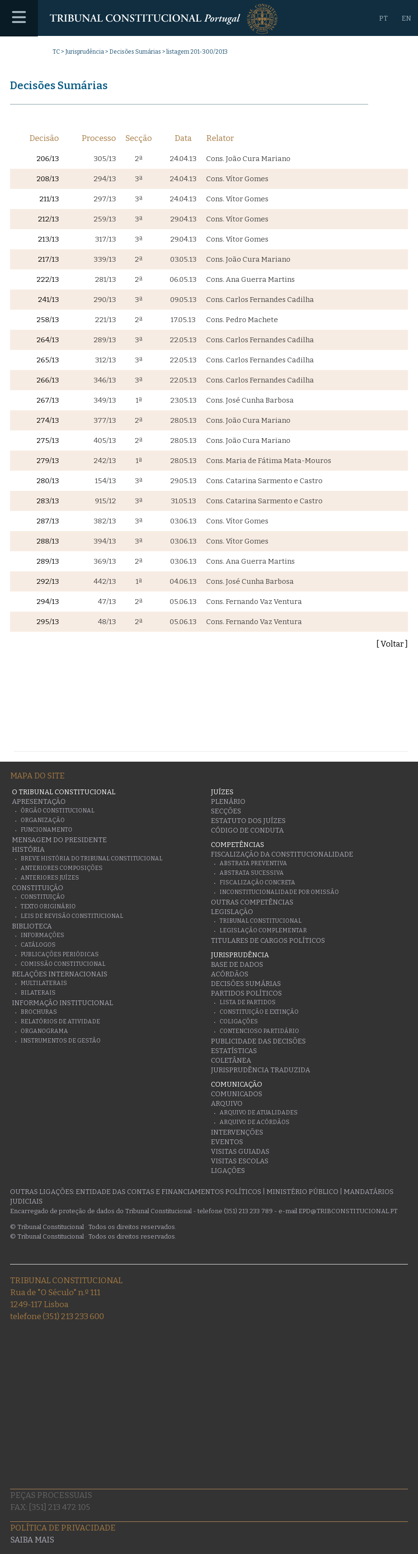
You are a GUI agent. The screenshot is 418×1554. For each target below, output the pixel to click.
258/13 (47, 319)
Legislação (232, 912)
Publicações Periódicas (60, 954)
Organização (43, 820)
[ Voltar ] (392, 644)
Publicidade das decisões (258, 1041)
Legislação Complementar (263, 930)
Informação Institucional (62, 1003)
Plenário (228, 802)
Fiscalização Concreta (257, 882)
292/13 (47, 581)
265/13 (47, 360)
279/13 (47, 460)
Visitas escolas (239, 1161)
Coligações (239, 1021)
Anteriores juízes (50, 877)
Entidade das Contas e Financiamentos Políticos (168, 1192)
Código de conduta (247, 830)
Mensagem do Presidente (59, 840)
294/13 (47, 601)
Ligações (228, 1171)
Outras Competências (252, 902)
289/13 (47, 561)
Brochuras (39, 1012)
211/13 (49, 199)
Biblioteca (32, 926)
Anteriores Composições (62, 868)
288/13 (47, 541)
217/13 (48, 259)
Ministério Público (302, 1192)
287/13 (47, 521)
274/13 (47, 420)
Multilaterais (44, 983)
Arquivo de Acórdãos (255, 1122)
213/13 (48, 239)
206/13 (47, 158)
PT (383, 18)
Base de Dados (237, 965)
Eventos (227, 1142)
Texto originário (48, 906)
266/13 (47, 380)
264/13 (47, 340)
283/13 (47, 501)
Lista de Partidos (248, 1002)
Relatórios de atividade (60, 1021)
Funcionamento (46, 829)
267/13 (47, 400)
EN (406, 18)
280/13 (47, 480)
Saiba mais (32, 1540)
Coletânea (231, 1060)
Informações (42, 935)
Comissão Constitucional (63, 964)
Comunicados (236, 1094)
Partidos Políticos (246, 993)
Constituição (37, 888)
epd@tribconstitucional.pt (348, 1211)
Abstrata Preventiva (253, 863)
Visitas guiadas (240, 1152)
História (28, 850)
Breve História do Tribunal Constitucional (92, 858)
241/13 (48, 299)
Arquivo (227, 1104)
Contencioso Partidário (259, 1031)
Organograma (44, 1031)
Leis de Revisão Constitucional (72, 916)
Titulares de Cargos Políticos (268, 941)
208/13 (47, 178)
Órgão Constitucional (57, 810)
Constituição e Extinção (259, 1012)
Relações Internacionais (59, 974)
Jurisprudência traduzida (260, 1070)
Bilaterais (38, 992)
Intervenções (237, 1132)
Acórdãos (229, 974)
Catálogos (38, 944)
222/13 (47, 279)
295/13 (47, 621)
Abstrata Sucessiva (252, 873)
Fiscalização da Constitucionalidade (282, 854)
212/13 (48, 219)
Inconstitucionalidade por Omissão (279, 892)
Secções (226, 811)
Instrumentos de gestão (61, 1040)
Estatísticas (234, 1051)
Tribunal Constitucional (261, 920)
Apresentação (39, 802)
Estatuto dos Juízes (248, 821)
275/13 (47, 440)
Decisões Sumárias (135, 51)
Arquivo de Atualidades (259, 1112)
